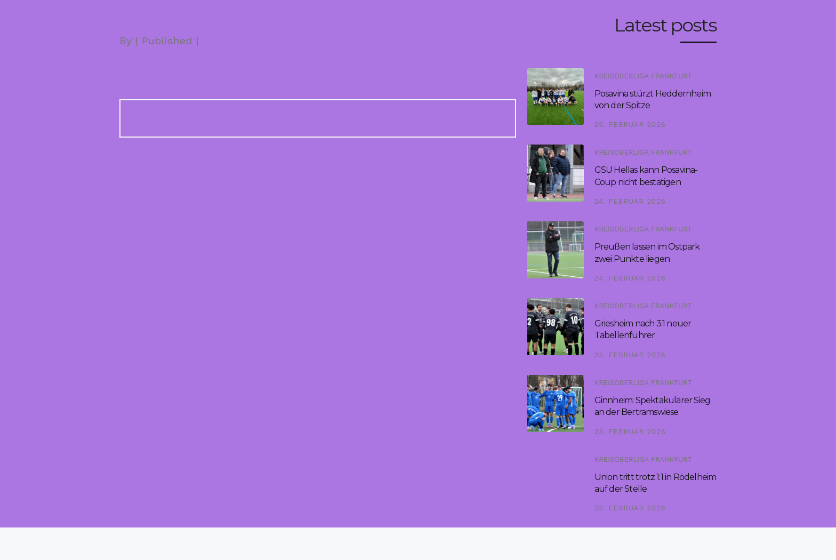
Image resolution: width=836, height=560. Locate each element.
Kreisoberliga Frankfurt (643, 76)
